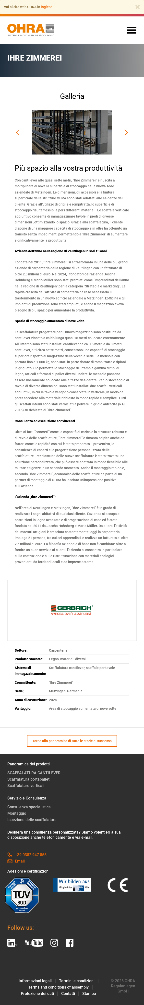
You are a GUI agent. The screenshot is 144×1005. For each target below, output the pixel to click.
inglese (46, 7)
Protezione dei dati (37, 994)
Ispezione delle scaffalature (32, 820)
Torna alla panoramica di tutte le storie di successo (72, 741)
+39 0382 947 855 (27, 855)
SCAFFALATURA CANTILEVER (33, 773)
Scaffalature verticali (25, 786)
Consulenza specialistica (29, 807)
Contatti (68, 994)
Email (16, 861)
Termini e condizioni (77, 981)
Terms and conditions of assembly (58, 987)
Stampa (89, 994)
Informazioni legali (35, 981)
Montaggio (16, 813)
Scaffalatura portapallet (28, 779)
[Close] (137, 7)
